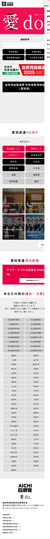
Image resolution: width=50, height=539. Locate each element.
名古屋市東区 (36, 320)
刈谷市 (36, 373)
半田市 (13, 364)
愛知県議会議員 (13, 57)
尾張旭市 (14, 408)
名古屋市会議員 (36, 57)
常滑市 (36, 386)
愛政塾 (36, 174)
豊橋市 (13, 356)
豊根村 (13, 470)
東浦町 (36, 452)
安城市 (36, 378)
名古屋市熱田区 (14, 337)
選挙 (36, 181)
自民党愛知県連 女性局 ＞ (12, 526)
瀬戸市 (36, 360)
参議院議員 (36, 51)
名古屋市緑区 (36, 346)
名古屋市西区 (36, 324)
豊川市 (13, 369)
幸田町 (36, 461)
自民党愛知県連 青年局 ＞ (12, 524)
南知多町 (14, 457)
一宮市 (13, 360)
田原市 (36, 417)
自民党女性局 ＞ (8, 517)
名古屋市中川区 (36, 337)
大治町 (36, 444)
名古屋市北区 (14, 324)
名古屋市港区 (14, 342)
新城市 (36, 395)
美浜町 (36, 457)
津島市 (36, 369)
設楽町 (13, 466)
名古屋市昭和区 (14, 333)
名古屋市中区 (36, 329)
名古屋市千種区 (14, 320)
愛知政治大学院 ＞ (9, 532)
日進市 (13, 417)
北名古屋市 (14, 426)
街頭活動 (13, 181)
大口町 (36, 439)
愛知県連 (13, 168)
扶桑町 (13, 444)
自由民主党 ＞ (8, 514)
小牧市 (36, 391)
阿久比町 (14, 452)
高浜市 (36, 408)
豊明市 (36, 413)
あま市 (36, 430)
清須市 (36, 422)
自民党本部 (36, 155)
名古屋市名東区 (14, 351)
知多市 (13, 404)
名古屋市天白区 (36, 351)
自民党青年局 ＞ (8, 520)
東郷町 (36, 435)
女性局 (36, 161)
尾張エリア (36, 148)
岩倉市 (13, 413)
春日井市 (36, 364)
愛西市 (13, 422)
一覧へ (42, 245)
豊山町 (13, 439)
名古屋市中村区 (14, 329)
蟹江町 (13, 448)
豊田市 (13, 378)
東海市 (13, 400)
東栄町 (36, 466)
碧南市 (13, 373)
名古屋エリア (13, 148)
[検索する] (45, 45)
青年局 (13, 161)
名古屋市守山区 (14, 346)
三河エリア (13, 155)
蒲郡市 (36, 382)
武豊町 (13, 461)
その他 (36, 168)
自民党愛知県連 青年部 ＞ (12, 530)
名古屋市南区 (36, 342)
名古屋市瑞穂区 (36, 333)
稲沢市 (13, 395)
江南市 (13, 391)
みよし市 (14, 430)
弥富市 (36, 426)
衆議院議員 (13, 51)
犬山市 (13, 386)
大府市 (36, 400)
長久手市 (14, 435)
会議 (13, 174)
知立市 (36, 404)
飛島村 (36, 448)
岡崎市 (36, 356)
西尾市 (13, 382)
